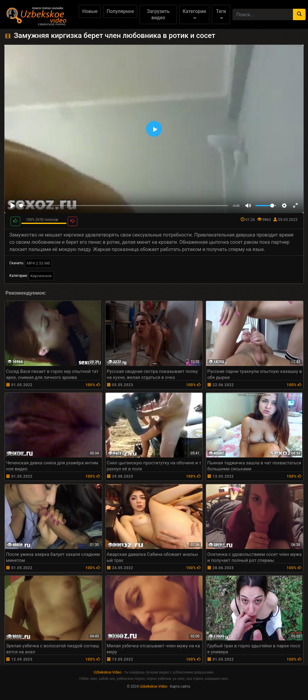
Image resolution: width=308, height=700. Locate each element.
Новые (89, 11)
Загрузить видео (158, 14)
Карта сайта (180, 686)
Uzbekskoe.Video (107, 672)
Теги (221, 14)
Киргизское (41, 276)
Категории (194, 14)
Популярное (120, 11)
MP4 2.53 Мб (38, 263)
